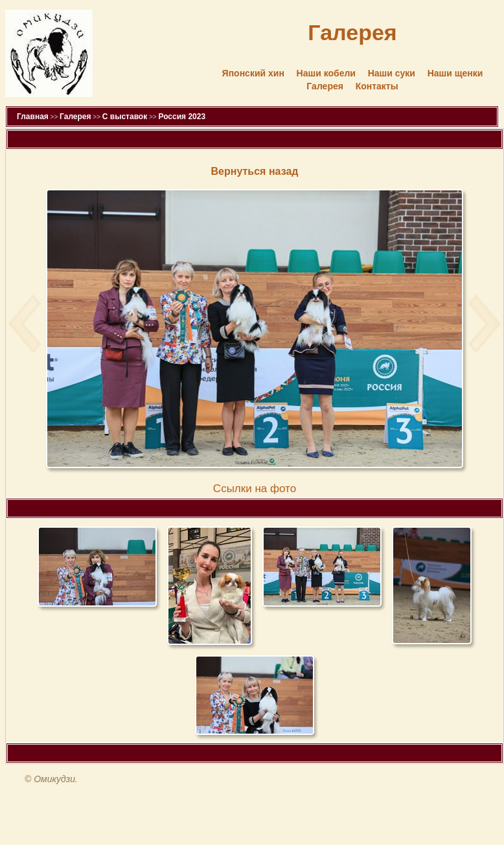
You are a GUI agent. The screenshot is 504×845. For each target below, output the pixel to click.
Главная (33, 116)
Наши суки (391, 73)
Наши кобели (326, 73)
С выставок (124, 116)
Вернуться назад (255, 171)
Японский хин (253, 73)
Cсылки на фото (254, 488)
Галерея (324, 86)
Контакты (377, 86)
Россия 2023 (181, 116)
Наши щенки (455, 73)
